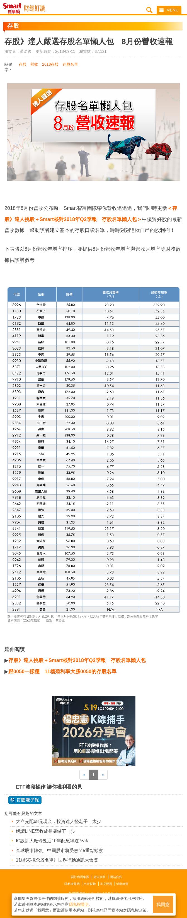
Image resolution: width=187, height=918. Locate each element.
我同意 (163, 904)
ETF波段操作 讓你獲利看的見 (49, 787)
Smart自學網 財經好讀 (36, 8)
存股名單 (70, 64)
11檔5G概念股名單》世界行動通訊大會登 (57, 860)
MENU (169, 10)
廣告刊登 (99, 877)
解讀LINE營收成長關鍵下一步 (45, 831)
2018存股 (50, 64)
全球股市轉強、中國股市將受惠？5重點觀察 (59, 850)
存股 (22, 64)
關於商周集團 (80, 877)
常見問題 (106, 884)
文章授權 (90, 884)
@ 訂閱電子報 (25, 800)
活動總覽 (122, 884)
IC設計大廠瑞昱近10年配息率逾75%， (54, 840)
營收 (34, 64)
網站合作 (116, 877)
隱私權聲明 (72, 884)
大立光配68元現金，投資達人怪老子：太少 (58, 821)
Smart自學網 (13, 8)
